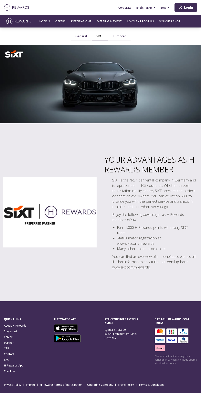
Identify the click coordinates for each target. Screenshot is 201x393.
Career (8, 337)
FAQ (6, 360)
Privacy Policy (14, 385)
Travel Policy (127, 385)
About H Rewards (15, 325)
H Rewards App (13, 365)
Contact (9, 354)
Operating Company (101, 385)
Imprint (31, 385)
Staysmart (10, 331)
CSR (6, 348)
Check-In (9, 371)
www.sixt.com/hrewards (135, 243)
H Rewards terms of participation (62, 385)
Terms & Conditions (153, 385)
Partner (9, 342)
